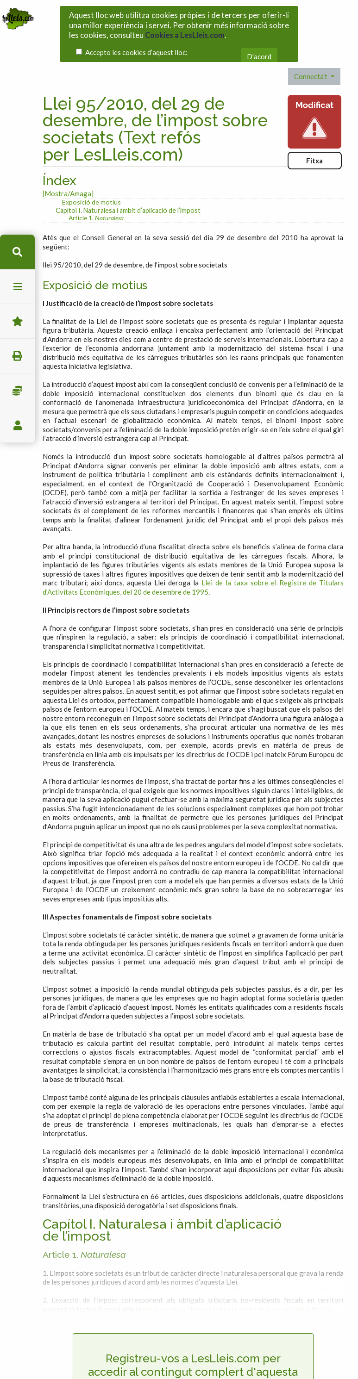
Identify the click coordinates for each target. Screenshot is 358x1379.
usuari (17, 425)
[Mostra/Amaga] (68, 177)
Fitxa (314, 144)
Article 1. (96, 201)
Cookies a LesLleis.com (185, 32)
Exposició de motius (91, 185)
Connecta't (311, 60)
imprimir (17, 356)
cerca (17, 252)
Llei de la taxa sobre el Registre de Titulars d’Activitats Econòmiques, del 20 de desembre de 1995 (193, 571)
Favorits (17, 321)
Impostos (17, 390)
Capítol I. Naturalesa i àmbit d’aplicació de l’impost (128, 194)
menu (17, 286)
